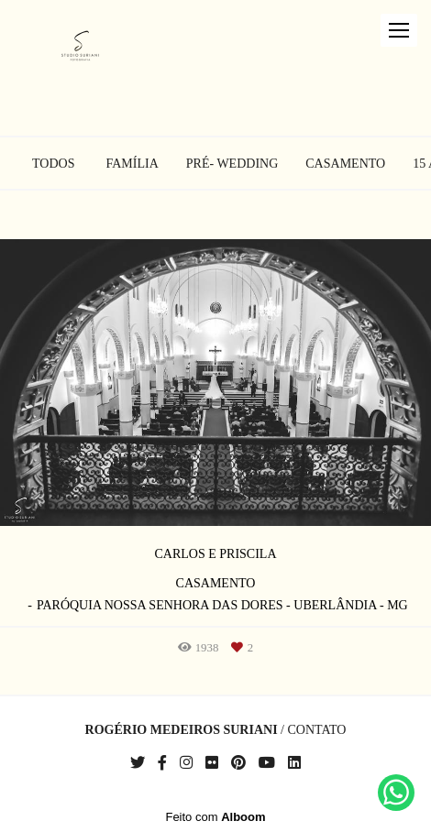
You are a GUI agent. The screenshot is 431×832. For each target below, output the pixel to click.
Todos (53, 164)
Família (132, 164)
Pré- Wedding (232, 164)
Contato (316, 730)
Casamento (345, 164)
